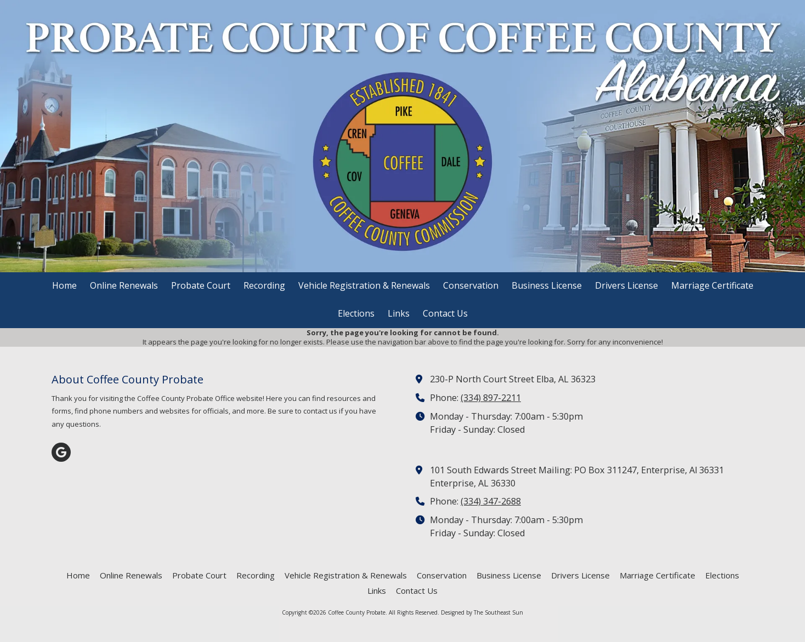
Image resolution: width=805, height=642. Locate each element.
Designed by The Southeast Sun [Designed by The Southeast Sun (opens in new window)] (482, 612)
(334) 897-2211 (491, 398)
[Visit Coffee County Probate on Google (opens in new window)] (61, 452)
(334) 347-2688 (491, 501)
